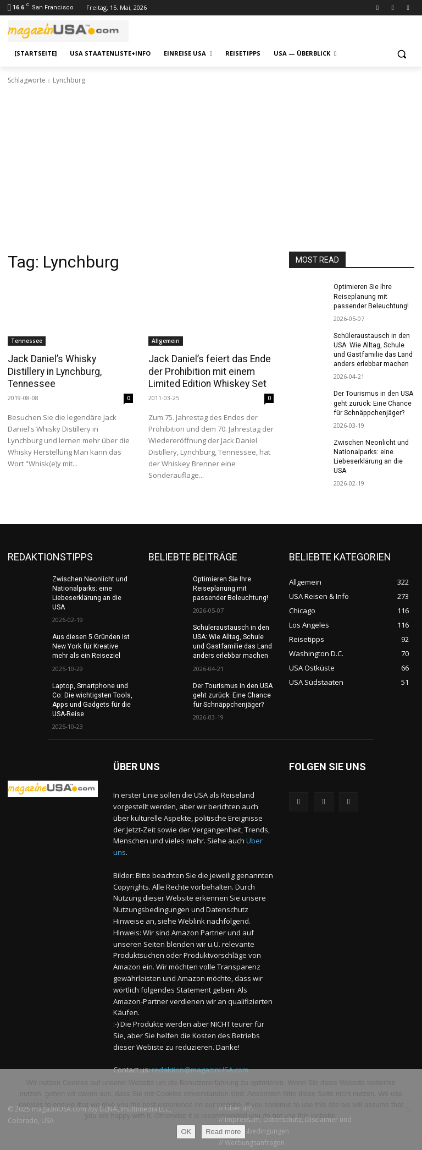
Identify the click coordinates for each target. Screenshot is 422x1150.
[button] (401, 54)
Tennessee (26, 341)
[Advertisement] (211, 168)
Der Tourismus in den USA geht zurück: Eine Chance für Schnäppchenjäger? (373, 402)
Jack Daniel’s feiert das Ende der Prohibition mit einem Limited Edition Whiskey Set (207, 371)
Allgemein (166, 341)
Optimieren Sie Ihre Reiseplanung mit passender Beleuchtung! (371, 296)
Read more (223, 1131)
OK (186, 1131)
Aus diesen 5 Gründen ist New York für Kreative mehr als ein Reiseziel (90, 645)
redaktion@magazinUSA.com (200, 1067)
